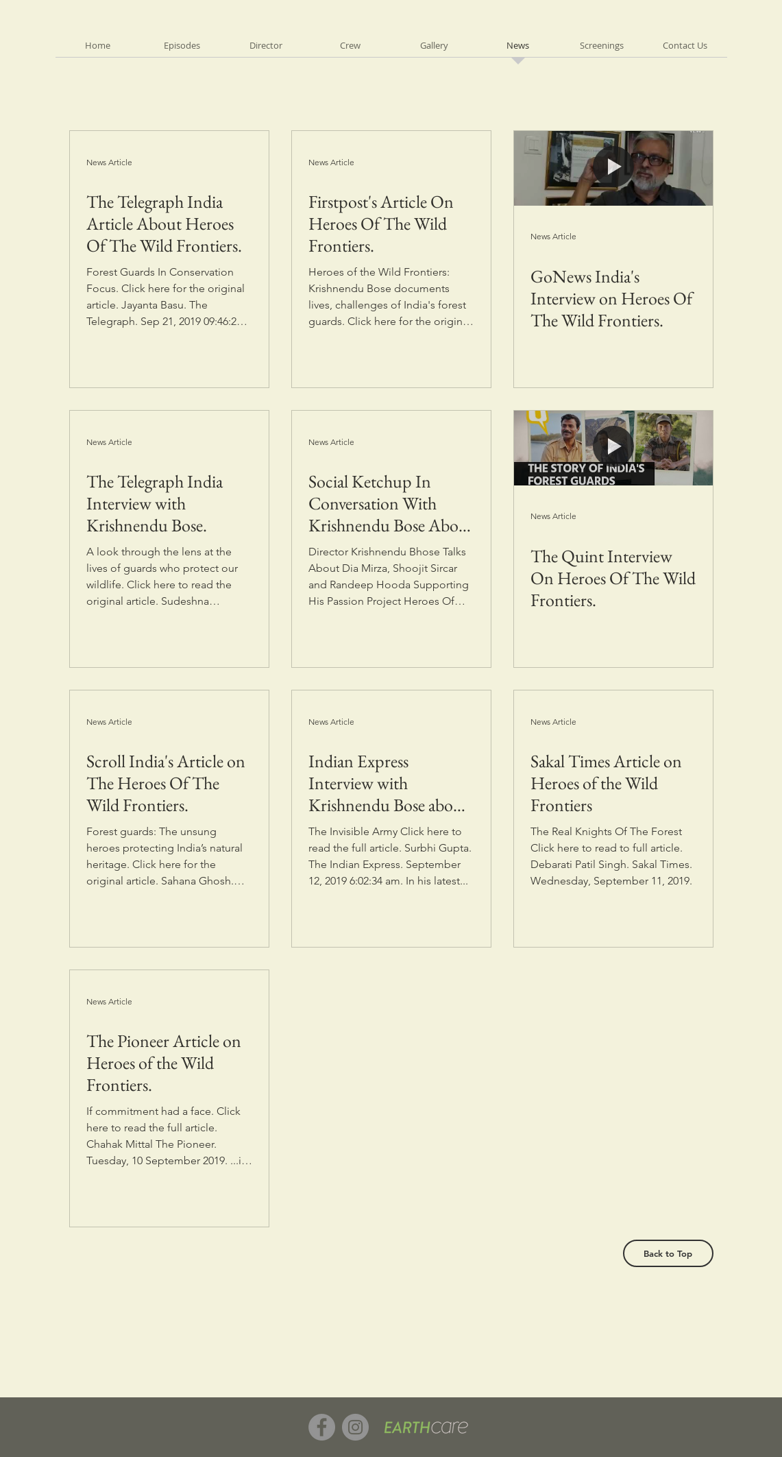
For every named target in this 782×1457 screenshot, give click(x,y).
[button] (182, 50)
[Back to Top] (668, 1253)
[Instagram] (355, 1427)
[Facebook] (321, 1427)
